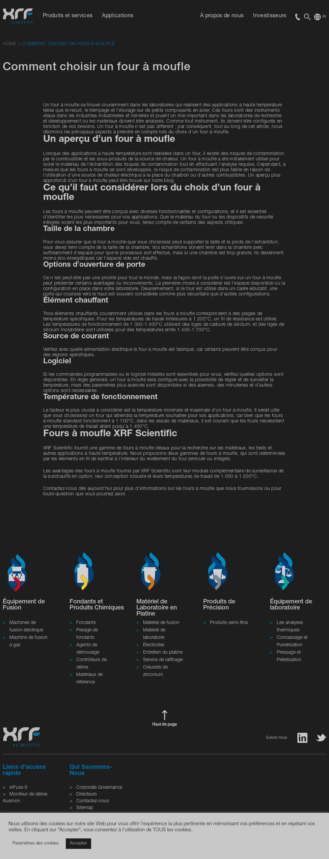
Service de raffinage (163, 660)
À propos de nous (222, 16)
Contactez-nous (92, 801)
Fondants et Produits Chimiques (97, 605)
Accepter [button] (78, 843)
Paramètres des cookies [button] (35, 843)
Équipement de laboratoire (291, 605)
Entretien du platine (163, 652)
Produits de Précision (219, 605)
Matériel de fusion (161, 623)
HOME (10, 44)
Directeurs (86, 794)
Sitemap (84, 808)
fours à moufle (138, 448)
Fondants (86, 623)
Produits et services (67, 16)
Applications (117, 16)
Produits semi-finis (229, 623)
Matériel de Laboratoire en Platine (156, 608)
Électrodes (153, 645)
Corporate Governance (99, 787)
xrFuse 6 (18, 787)
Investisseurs (269, 16)
